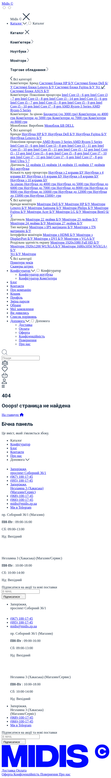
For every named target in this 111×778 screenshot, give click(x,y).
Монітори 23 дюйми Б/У (80, 219)
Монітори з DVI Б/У (49, 238)
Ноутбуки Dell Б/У (62, 134)
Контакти (17, 286)
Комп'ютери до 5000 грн (34, 118)
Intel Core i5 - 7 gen (24, 102)
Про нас (24, 344)
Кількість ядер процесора (29, 172)
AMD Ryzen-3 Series (77, 106)
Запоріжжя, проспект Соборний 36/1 (28, 471)
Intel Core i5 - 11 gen (48, 149)
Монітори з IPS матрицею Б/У (51, 227)
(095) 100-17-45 (21, 480)
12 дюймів (34, 165)
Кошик (15, 293)
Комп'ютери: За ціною (27, 114)
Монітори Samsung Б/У (45, 208)
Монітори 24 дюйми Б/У (28, 223)
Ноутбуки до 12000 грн (75, 191)
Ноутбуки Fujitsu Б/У (91, 134)
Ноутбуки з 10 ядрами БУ (28, 180)
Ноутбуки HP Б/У (35, 134)
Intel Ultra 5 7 (20, 161)
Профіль (16, 297)
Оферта (24, 332)
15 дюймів (82, 165)
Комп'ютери (21, 42)
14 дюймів (66, 165)
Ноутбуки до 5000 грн (73, 184)
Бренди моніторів (23, 204)
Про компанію (20, 290)
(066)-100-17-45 (21, 500)
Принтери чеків (21, 262)
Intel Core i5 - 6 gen (93, 98)
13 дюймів (50, 165)
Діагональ (18, 165)
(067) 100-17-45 (21, 476)
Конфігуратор (23, 270)
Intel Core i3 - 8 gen (35, 98)
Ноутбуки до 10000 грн (41, 191)
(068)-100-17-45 (21, 496)
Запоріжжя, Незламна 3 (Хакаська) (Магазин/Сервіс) (27, 488)
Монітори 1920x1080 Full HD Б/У (74, 242)
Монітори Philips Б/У (78, 208)
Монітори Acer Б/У (41, 212)
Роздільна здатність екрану (30, 242)
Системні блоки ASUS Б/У (29, 91)
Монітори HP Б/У (78, 204)
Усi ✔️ (100, 87)
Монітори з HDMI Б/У (59, 235)
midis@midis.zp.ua (23, 503)
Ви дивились (19, 313)
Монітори (19, 61)
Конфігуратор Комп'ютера (38, 278)
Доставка (25, 325)
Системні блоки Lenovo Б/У (34, 87)
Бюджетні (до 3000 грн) (61, 114)
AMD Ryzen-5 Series (87, 142)
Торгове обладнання (29, 70)
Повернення (27, 340)
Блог (13, 282)
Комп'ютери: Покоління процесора (36, 95)
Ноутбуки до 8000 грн (73, 188)
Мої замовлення (22, 309)
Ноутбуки (19, 51)
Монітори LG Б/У (69, 212)
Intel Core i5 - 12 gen (79, 149)
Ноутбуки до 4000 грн (40, 184)
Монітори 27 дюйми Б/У (64, 223)
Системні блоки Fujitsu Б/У (75, 87)
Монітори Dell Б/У (51, 204)
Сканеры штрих (21, 266)
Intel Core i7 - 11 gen (31, 157)
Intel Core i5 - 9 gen (82, 102)
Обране (15, 305)
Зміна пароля (19, 301)
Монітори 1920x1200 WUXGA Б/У (36, 246)
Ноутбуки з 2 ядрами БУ (66, 172)
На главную (13, 415)
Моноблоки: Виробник (27, 125)
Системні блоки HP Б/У (56, 83)
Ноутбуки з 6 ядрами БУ (45, 176)
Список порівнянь (23, 316)
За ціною (17, 184)
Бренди (16, 134)
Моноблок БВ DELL (59, 125)
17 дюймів (97, 165)
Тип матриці (19, 227)
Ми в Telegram (21, 507)
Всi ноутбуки (19, 168)
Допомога (20, 321)
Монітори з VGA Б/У (79, 238)
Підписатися (13, 596)
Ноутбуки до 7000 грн (40, 188)
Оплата (24, 328)
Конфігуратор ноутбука (36, 274)
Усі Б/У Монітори (23, 254)
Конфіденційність (32, 336)
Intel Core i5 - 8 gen (53, 102)
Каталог (18, 23)
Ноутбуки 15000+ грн (45, 195)
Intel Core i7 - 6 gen (60, 157)
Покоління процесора (26, 142)
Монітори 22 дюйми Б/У (44, 219)
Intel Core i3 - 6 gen (76, 95)
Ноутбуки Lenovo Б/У (26, 138)
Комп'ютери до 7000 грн (70, 118)
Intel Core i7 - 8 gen (47, 106)
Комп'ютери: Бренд (24, 83)
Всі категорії (21, 79)
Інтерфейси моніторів (26, 235)
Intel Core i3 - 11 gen (83, 145)
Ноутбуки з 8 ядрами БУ (81, 176)
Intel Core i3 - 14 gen (64, 98)
